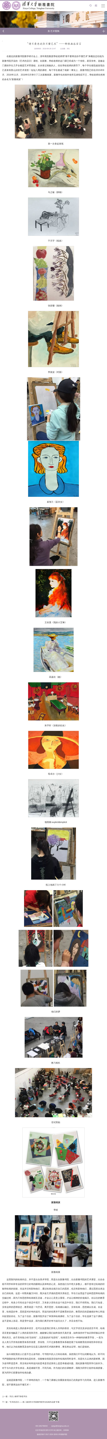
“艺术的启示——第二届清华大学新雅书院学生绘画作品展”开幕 (30, 1402)
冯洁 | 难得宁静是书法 (14, 1396)
